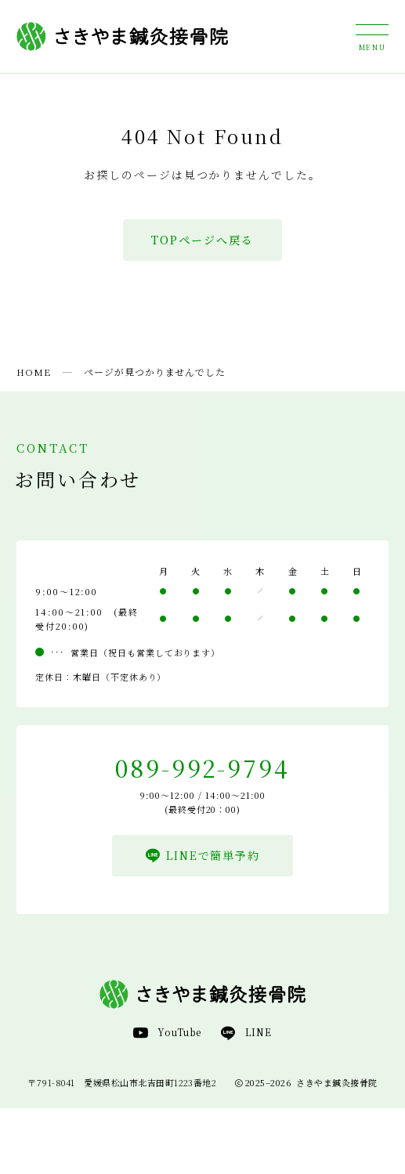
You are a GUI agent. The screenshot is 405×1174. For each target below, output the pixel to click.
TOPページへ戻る (202, 239)
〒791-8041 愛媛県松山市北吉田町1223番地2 (121, 1082)
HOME (33, 371)
